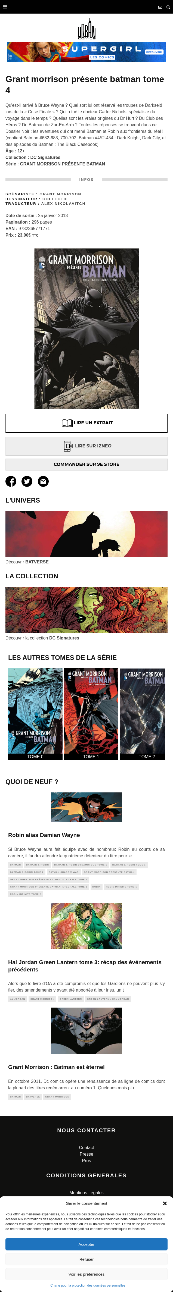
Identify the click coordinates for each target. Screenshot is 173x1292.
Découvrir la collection (42, 638)
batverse (33, 1097)
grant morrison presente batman (109, 872)
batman (15, 865)
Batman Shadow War (64, 872)
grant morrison (42, 999)
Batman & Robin (37, 865)
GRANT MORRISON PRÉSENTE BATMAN (62, 164)
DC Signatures (45, 157)
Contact (86, 1147)
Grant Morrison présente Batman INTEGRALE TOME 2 (48, 887)
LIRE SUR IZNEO (86, 446)
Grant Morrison (60, 194)
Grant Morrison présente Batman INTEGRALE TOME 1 (48, 879)
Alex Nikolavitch (63, 204)
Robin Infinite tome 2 (25, 894)
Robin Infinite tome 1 (121, 887)
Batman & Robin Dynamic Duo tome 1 (80, 865)
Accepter (86, 1244)
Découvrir (27, 562)
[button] (165, 1203)
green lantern (71, 999)
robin (96, 887)
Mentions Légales (86, 1192)
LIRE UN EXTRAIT (86, 423)
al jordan (17, 999)
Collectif (55, 199)
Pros (86, 1160)
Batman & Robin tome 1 (129, 865)
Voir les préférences (87, 1274)
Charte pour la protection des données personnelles (87, 1285)
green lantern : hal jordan (108, 999)
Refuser (86, 1259)
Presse (86, 1154)
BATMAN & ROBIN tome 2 (27, 872)
